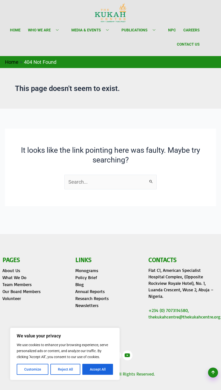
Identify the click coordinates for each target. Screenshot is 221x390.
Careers (191, 30)
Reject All (65, 369)
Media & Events (91, 30)
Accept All (98, 369)
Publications (140, 30)
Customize (32, 369)
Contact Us (188, 44)
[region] (65, 354)
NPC (172, 30)
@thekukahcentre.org (200, 316)
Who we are (45, 30)
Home (15, 30)
